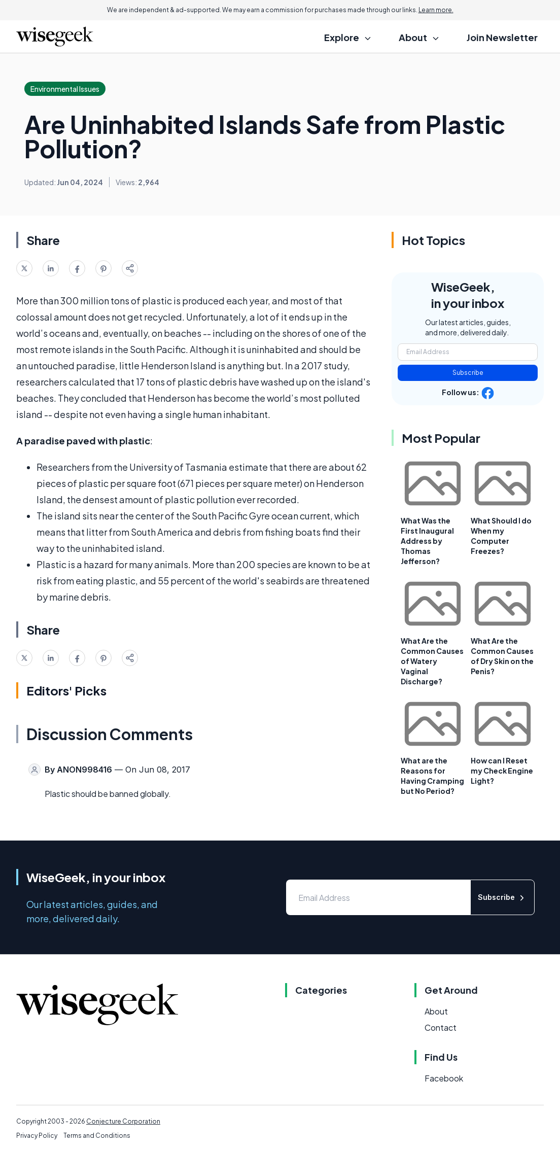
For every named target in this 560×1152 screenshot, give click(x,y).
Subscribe (467, 372)
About (436, 1011)
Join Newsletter (502, 37)
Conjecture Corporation (123, 1121)
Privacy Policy (36, 1135)
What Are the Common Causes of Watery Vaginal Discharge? (432, 661)
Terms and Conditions (96, 1135)
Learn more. (435, 10)
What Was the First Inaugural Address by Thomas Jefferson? (427, 541)
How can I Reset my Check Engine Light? (502, 770)
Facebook (444, 1078)
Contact (441, 1027)
